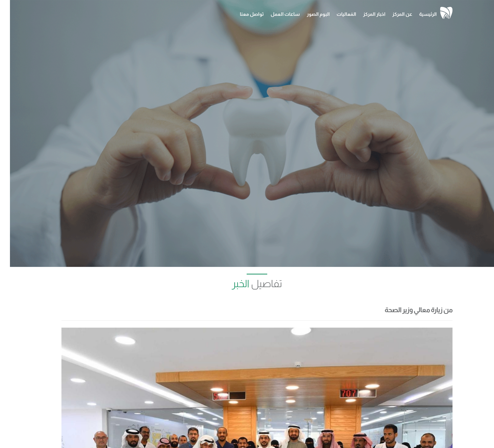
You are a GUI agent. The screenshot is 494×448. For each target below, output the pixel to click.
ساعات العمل (275, 14)
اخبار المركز (364, 14)
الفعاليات (336, 14)
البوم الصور (308, 14)
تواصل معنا (242, 14)
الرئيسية (418, 14)
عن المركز (392, 14)
